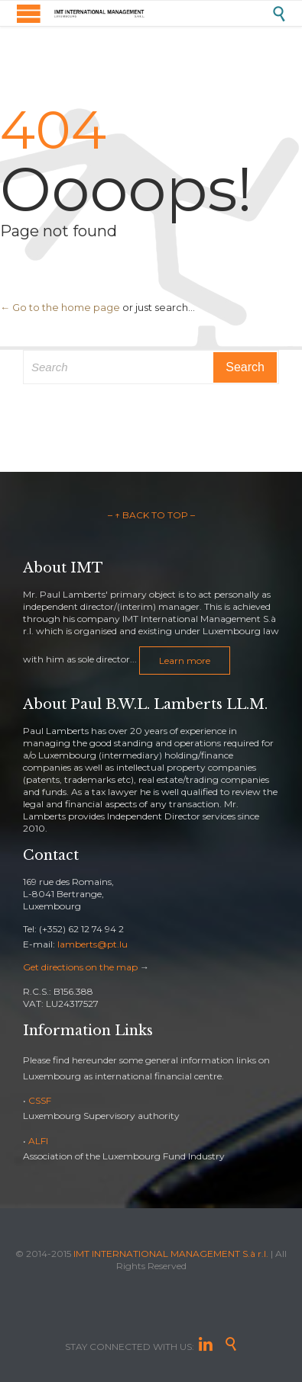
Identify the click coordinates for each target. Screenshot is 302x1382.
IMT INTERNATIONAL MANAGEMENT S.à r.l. (170, 1253)
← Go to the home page (60, 307)
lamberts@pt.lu (92, 944)
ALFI (38, 1140)
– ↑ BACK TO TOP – (151, 515)
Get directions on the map (80, 967)
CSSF (39, 1100)
